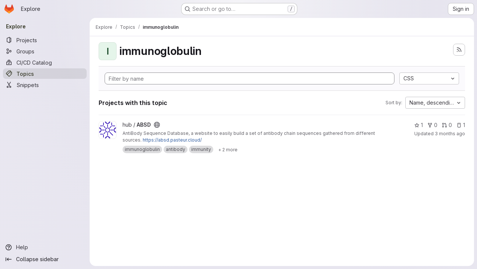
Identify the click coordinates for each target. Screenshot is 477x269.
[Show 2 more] (228, 149)
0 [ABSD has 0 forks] (432, 125)
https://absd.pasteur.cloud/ (172, 140)
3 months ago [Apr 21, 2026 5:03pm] (450, 133)
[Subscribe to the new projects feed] (459, 50)
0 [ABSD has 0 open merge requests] (447, 125)
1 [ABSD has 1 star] (418, 125)
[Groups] (45, 51)
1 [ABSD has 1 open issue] (460, 125)
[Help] (45, 247)
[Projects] (45, 40)
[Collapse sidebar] (45, 259)
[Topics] (45, 73)
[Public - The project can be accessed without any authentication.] (157, 125)
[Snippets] (45, 85)
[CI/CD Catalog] (45, 62)
